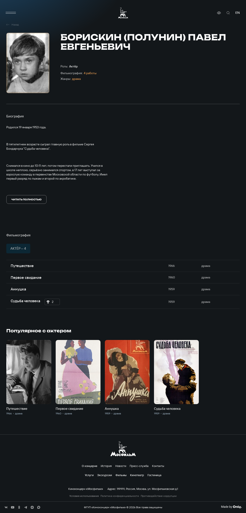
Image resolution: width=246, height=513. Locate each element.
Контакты (158, 466)
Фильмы (121, 475)
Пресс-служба (139, 466)
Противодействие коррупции (159, 496)
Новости (120, 466)
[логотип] (123, 12)
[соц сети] (6, 507)
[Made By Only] (231, 507)
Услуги (89, 475)
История (106, 466)
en (237, 13)
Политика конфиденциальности (119, 496)
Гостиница (154, 475)
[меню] (10, 13)
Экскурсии (104, 475)
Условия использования (84, 496)
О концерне (89, 466)
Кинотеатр (137, 475)
